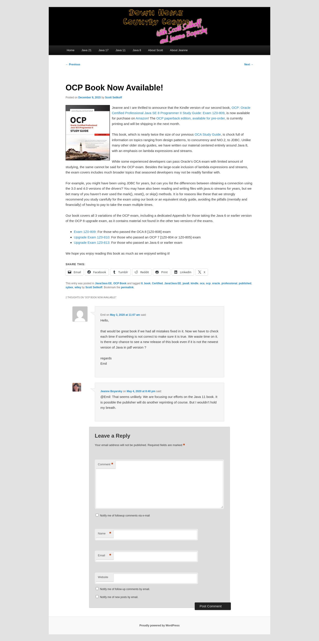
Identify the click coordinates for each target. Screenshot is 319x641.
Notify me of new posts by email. (119, 597)
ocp (208, 283)
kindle (194, 283)
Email (104, 555)
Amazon (142, 118)
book (147, 283)
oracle (216, 283)
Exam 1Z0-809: (85, 232)
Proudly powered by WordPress (159, 625)
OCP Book (119, 283)
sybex (69, 287)
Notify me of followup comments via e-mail (125, 515)
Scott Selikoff (113, 97)
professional (229, 283)
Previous (73, 64)
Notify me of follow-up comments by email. (125, 589)
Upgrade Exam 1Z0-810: (92, 237)
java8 (186, 283)
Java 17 (103, 50)
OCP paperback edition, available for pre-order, (191, 118)
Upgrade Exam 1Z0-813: (92, 242)
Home (70, 50)
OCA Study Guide (208, 134)
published (245, 283)
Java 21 (86, 50)
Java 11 (120, 50)
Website (103, 577)
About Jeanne (179, 50)
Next (248, 64)
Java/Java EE (103, 283)
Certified (157, 283)
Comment (105, 464)
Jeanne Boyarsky (111, 391)
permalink (127, 287)
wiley (78, 287)
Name (104, 533)
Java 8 (137, 50)
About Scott (155, 50)
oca (202, 283)
